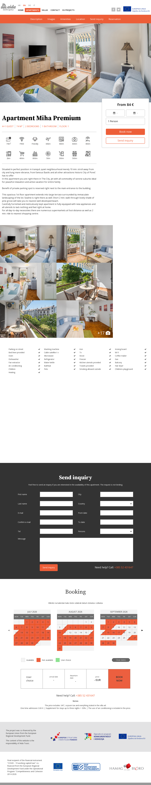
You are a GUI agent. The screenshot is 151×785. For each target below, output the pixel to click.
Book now (125, 131)
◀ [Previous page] (9, 584)
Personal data (59, 777)
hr (19, 5)
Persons (81, 485)
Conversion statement (81, 777)
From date (82, 466)
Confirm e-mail (24, 476)
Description (36, 19)
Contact (55, 10)
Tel (19, 485)
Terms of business (41, 771)
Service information (93, 771)
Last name (22, 457)
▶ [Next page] (142, 584)
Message (22, 492)
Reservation (115, 19)
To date (81, 476)
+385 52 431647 (123, 521)
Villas (45, 10)
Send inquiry (96, 19)
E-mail (20, 466)
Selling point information (66, 771)
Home (20, 10)
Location (80, 19)
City (79, 448)
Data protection (40, 777)
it (34, 5)
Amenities (65, 19)
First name (22, 448)
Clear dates (121, 613)
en (24, 5)
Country (81, 457)
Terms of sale (114, 771)
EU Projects (68, 10)
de (29, 5)
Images (51, 19)
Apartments (32, 10)
